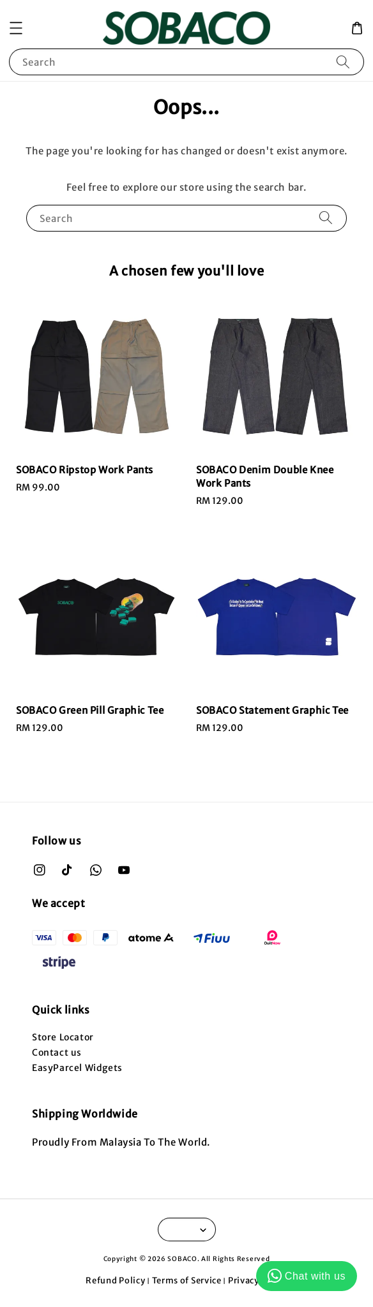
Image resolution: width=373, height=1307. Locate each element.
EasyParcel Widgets (77, 1068)
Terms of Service (187, 1280)
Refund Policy (115, 1280)
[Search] (343, 61)
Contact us (57, 1052)
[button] (16, 28)
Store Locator (63, 1037)
